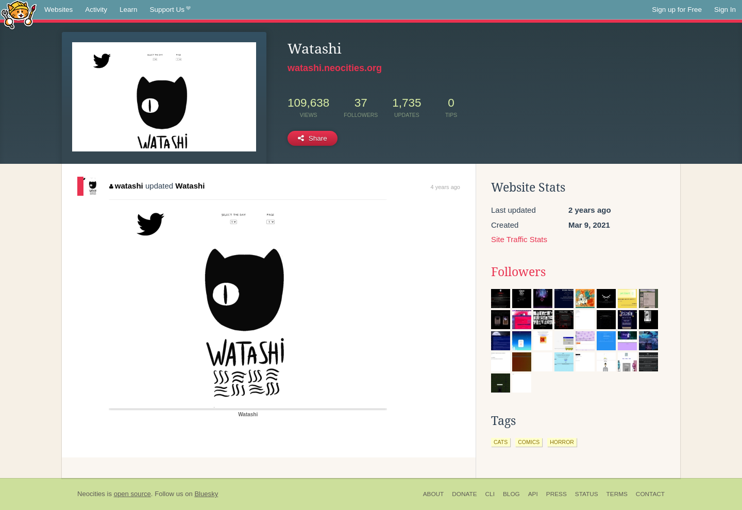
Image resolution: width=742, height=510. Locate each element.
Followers (518, 272)
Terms (617, 494)
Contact (650, 494)
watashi (126, 185)
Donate (464, 494)
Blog (511, 494)
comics (528, 442)
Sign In (725, 9)
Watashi (190, 185)
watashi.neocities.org (335, 68)
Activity (96, 9)
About (433, 494)
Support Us (170, 10)
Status (586, 494)
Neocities (91, 494)
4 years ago (445, 187)
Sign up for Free (677, 9)
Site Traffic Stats (519, 239)
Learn (129, 9)
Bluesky (206, 494)
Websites (58, 9)
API (533, 494)
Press (556, 494)
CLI (490, 494)
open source (132, 494)
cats (501, 442)
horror (562, 442)
